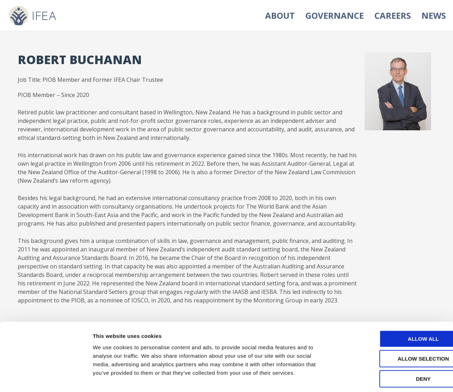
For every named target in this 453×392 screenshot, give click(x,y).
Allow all (393, 307)
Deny (393, 347)
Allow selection (394, 327)
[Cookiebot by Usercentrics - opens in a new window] (46, 378)
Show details (371, 378)
